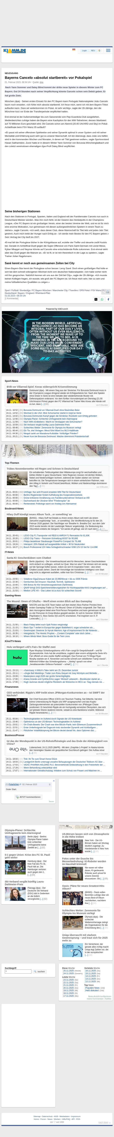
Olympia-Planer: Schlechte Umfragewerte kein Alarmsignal (50, 419)
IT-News (9, 552)
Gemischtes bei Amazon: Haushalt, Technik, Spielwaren (49, 582)
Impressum (75, 1116)
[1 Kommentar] (11, 298)
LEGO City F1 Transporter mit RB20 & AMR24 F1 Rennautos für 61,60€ (56, 535)
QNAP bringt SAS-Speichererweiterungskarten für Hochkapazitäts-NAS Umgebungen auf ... (66, 588)
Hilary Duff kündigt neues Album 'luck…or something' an (39, 514)
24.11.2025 (68, 973)
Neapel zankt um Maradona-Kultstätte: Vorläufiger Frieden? (51, 433)
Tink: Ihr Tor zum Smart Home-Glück (40, 759)
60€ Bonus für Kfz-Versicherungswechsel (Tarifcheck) (48, 585)
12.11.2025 (91, 981)
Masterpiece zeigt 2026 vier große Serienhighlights (47, 676)
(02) (47, 404)
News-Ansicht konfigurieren (99, 996)
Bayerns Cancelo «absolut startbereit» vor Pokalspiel (48, 78)
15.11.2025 (91, 973)
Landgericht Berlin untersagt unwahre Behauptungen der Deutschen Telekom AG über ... (64, 762)
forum (51, 801)
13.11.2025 (91, 979)
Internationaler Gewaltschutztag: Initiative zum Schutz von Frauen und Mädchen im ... (63, 770)
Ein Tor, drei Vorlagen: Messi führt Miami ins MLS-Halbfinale (51, 430)
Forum (43, 1119)
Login (84, 50)
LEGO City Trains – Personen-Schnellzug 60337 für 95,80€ (51, 538)
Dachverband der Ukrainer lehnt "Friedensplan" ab (47, 501)
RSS (78, 1119)
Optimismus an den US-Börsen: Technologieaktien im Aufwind (52, 722)
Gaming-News (13, 595)
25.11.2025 (68, 971)
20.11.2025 (68, 988)
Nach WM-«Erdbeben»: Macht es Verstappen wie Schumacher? (53, 422)
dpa (41, 82)
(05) (106, 878)
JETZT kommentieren (28, 797)
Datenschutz (47, 1116)
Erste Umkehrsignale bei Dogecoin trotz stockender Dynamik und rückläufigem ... (61, 727)
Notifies (108, 999)
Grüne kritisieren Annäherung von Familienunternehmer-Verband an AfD (57, 498)
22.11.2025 (68, 982)
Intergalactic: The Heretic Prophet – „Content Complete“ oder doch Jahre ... (58, 633)
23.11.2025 (68, 980)
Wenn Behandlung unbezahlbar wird (40, 768)
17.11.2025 (68, 996)
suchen (39, 971)
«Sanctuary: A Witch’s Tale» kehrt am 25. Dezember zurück (51, 670)
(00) (21, 422)
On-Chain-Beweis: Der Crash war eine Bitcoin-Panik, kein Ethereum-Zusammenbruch (63, 724)
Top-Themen (12, 462)
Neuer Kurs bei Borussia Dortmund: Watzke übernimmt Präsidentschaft (56, 436)
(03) (21, 413)
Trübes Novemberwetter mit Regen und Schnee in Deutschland (43, 468)
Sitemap (37, 1116)
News (50, 1119)
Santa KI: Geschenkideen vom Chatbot (29, 557)
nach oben (103, 1122)
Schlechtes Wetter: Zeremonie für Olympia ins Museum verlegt (52, 427)
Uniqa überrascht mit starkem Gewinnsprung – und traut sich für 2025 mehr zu (85, 938)
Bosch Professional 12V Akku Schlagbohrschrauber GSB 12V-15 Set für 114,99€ (61, 547)
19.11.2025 (68, 990)
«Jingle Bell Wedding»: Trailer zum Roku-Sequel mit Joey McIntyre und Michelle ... (61, 673)
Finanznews (11, 686)
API (73, 1119)
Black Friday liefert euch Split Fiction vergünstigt (46, 624)
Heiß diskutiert (92, 990)
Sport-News (11, 381)
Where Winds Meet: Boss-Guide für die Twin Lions (47, 636)
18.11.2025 (68, 993)
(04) (33, 875)
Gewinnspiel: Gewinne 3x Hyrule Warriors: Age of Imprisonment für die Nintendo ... (61, 630)
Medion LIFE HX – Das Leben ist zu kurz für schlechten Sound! (52, 590)
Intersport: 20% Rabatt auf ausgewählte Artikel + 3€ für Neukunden (54, 544)
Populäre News (93, 988)
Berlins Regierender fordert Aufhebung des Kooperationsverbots (53, 495)
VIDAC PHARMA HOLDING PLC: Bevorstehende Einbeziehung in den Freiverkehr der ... (64, 765)
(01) (21, 410)
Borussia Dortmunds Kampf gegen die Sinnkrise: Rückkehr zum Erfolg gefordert (60, 416)
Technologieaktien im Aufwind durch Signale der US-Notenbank (53, 719)
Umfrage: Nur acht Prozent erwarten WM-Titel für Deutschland (52, 492)
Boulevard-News (14, 508)
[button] (99, 50)
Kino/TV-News (13, 641)
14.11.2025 (91, 976)
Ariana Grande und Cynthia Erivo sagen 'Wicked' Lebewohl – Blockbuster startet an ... (63, 679)
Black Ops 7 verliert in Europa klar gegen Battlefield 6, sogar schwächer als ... (59, 627)
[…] (42, 404)
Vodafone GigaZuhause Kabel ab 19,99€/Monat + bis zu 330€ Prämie (55, 579)
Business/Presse (14, 735)
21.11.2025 (68, 985)
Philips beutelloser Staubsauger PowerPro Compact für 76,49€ (52, 541)
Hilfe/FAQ (66, 1119)
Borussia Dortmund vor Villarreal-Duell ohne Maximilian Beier (52, 410)
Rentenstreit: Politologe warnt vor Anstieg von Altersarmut (50, 504)
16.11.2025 (91, 971)
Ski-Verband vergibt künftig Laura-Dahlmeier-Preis (47, 425)
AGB (56, 1116)
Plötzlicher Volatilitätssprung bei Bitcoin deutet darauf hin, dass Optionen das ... (60, 730)
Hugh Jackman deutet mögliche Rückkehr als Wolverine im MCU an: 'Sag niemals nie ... (64, 682)
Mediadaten (65, 1116)
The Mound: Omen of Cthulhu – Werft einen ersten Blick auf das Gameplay (49, 601)
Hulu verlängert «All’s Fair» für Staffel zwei (31, 647)
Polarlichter (14, 784)
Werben (57, 1119)
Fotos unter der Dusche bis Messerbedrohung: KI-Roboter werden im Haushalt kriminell (84, 861)
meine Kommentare (95, 999)
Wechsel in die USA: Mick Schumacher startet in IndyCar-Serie (52, 413)
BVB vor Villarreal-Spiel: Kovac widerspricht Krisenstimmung (42, 386)
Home (36, 1119)
